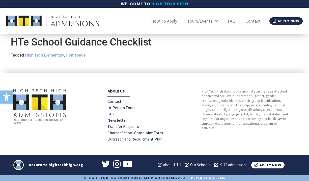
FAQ (231, 21)
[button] (6, 97)
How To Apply (164, 21)
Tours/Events (202, 21)
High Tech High (169, 4)
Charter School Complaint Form (135, 132)
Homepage (76, 55)
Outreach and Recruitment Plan (134, 138)
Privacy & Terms (208, 178)
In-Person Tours (121, 107)
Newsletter (117, 119)
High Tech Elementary (44, 55)
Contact (253, 21)
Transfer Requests (123, 126)
